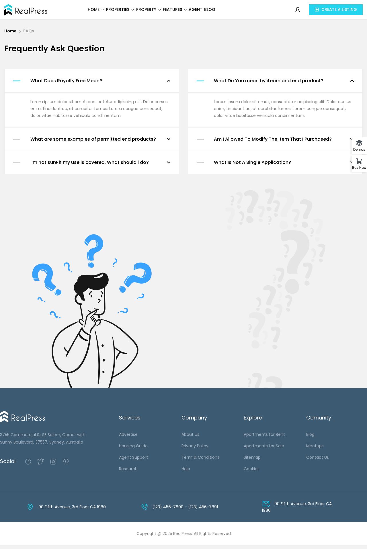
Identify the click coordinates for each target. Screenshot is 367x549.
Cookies (251, 472)
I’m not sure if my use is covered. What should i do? (89, 166)
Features (191, 12)
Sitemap (252, 461)
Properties (116, 12)
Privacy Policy (194, 449)
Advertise (128, 438)
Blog (247, 12)
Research (128, 472)
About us (190, 438)
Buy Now (359, 167)
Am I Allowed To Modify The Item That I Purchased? (273, 143)
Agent (224, 12)
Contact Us (317, 461)
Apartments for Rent (264, 438)
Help (185, 472)
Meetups (315, 449)
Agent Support (133, 461)
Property (154, 12)
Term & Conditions (200, 461)
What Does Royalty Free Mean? (66, 84)
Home (82, 12)
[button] (336, 11)
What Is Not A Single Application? (252, 166)
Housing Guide (133, 449)
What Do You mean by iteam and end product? (268, 84)
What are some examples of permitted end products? (93, 143)
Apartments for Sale (264, 449)
